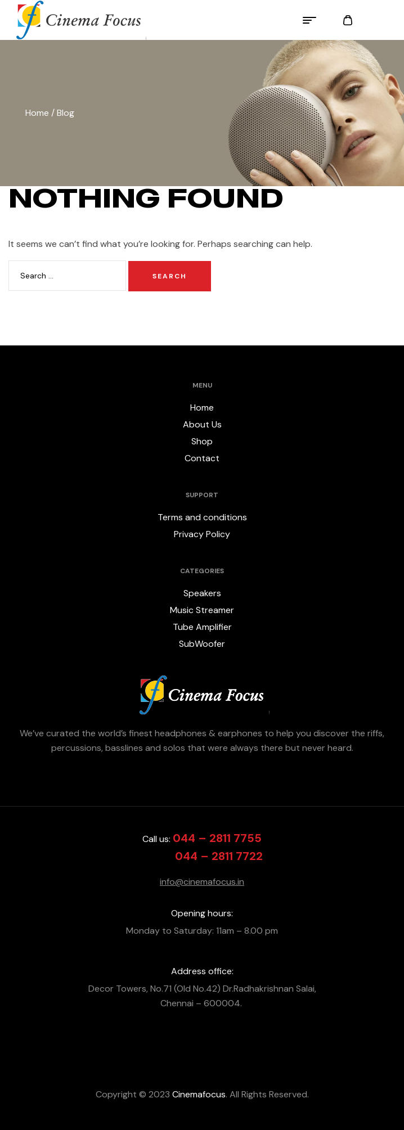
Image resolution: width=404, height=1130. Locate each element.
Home (37, 113)
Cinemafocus (198, 1094)
